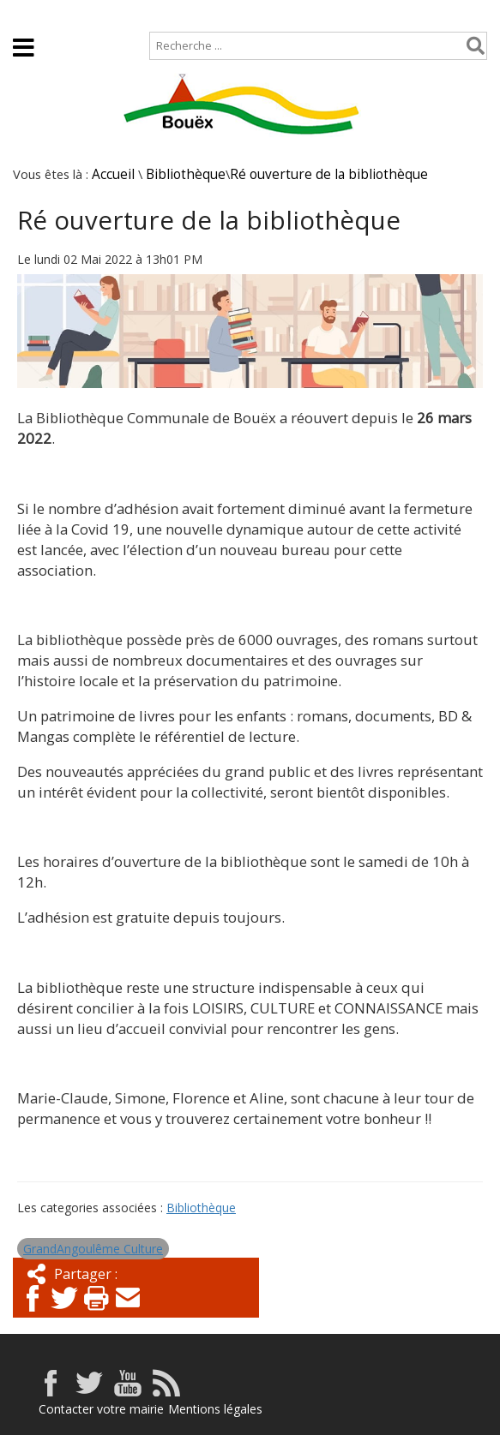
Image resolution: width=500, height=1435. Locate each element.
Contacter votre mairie (101, 1409)
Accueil (28, 14)
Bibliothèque (186, 174)
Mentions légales (215, 1409)
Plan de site (109, 14)
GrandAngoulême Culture (93, 1249)
